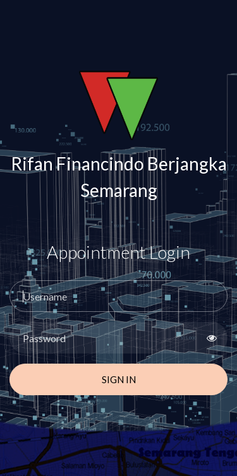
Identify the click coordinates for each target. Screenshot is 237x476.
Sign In (119, 379)
